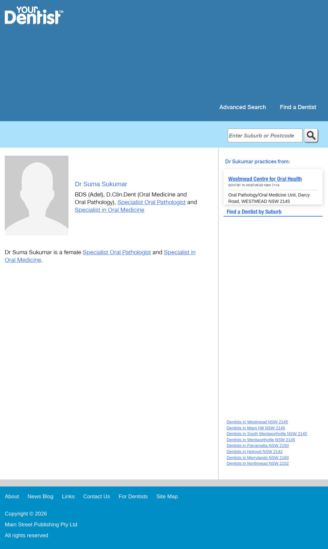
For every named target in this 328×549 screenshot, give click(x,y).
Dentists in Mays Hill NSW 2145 (256, 428)
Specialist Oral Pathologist (152, 202)
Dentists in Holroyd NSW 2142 (255, 451)
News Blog (40, 496)
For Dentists (133, 496)
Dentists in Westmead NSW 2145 (257, 421)
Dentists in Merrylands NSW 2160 (258, 457)
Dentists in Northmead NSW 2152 (258, 463)
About (12, 496)
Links (68, 496)
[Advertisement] (205, 51)
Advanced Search (242, 107)
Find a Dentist (298, 107)
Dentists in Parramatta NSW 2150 (258, 445)
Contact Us (96, 496)
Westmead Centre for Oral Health (265, 178)
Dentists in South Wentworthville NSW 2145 (267, 433)
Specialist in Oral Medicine (109, 209)
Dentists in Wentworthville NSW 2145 (261, 439)
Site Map (167, 496)
